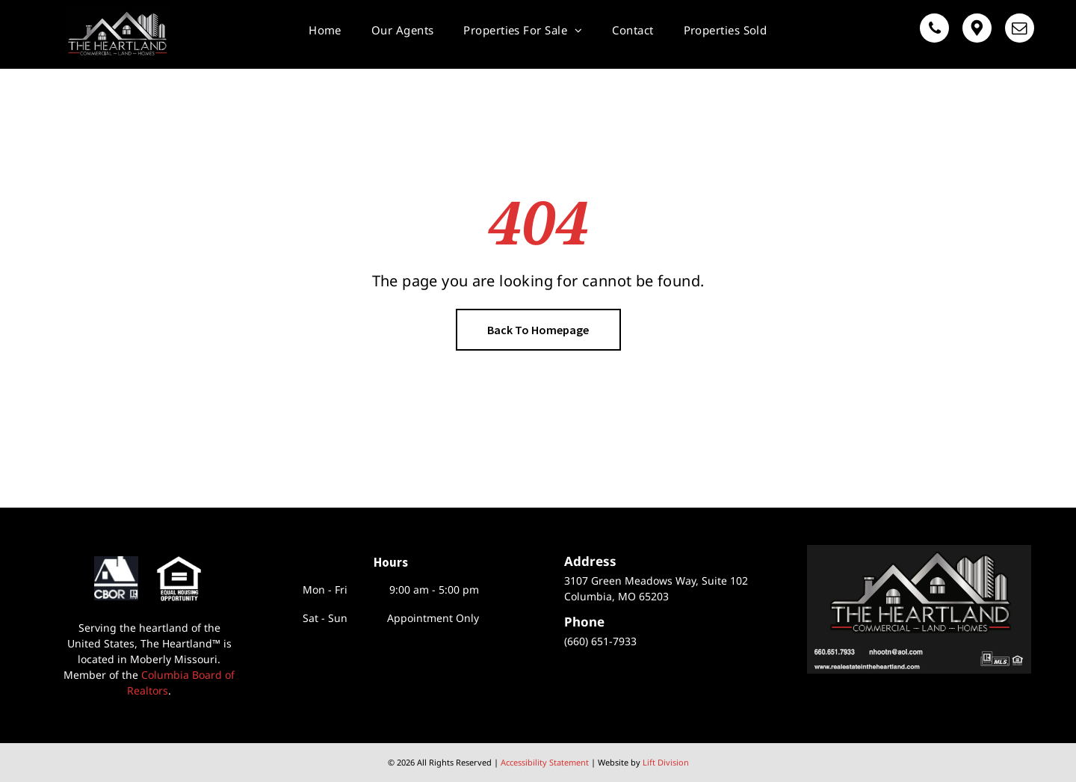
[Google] (977, 29)
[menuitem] (325, 30)
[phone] (934, 29)
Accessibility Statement (545, 762)
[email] (1019, 29)
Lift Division (666, 762)
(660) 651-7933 (600, 641)
